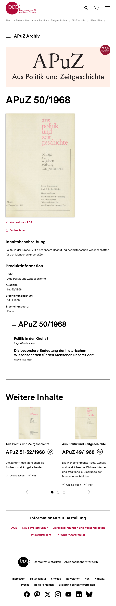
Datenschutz (38, 578)
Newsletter (73, 578)
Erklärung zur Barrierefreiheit (77, 584)
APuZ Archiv (78, 20)
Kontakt (99, 578)
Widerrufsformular (70, 534)
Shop (8, 20)
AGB (14, 527)
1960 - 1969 (96, 20)
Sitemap (56, 578)
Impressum (18, 578)
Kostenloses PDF (21, 222)
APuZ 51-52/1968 (25, 452)
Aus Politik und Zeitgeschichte (50, 20)
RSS (87, 578)
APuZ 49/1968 (78, 452)
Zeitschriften (22, 20)
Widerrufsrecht (41, 534)
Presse (25, 584)
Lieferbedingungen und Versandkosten (79, 527)
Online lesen (18, 230)
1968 (108, 20)
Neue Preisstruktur (35, 527)
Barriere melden (44, 584)
